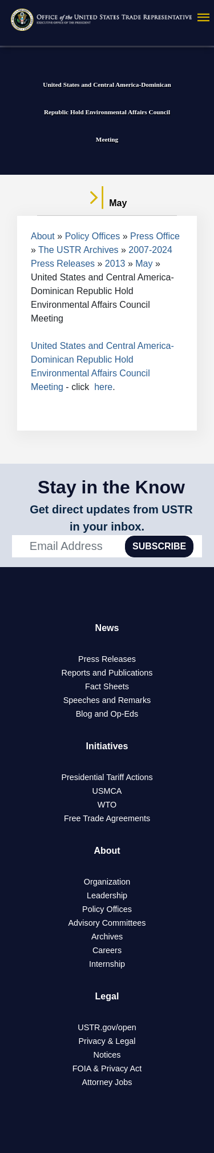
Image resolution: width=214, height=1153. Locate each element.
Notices (107, 1054)
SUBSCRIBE (159, 546)
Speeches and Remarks (107, 700)
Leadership (107, 895)
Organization (107, 881)
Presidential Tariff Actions (106, 777)
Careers (107, 950)
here (103, 387)
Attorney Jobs (107, 1082)
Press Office (155, 236)
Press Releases (107, 659)
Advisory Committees (107, 922)
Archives (107, 936)
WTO (107, 804)
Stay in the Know (111, 487)
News (107, 628)
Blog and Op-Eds (107, 713)
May (143, 263)
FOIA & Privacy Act (107, 1068)
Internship (107, 964)
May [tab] (107, 203)
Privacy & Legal (107, 1041)
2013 (115, 263)
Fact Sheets (107, 686)
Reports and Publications (107, 672)
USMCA (107, 791)
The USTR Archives (78, 250)
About (43, 236)
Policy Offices (92, 236)
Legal (107, 996)
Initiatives (107, 746)
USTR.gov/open (107, 1027)
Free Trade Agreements (107, 818)
